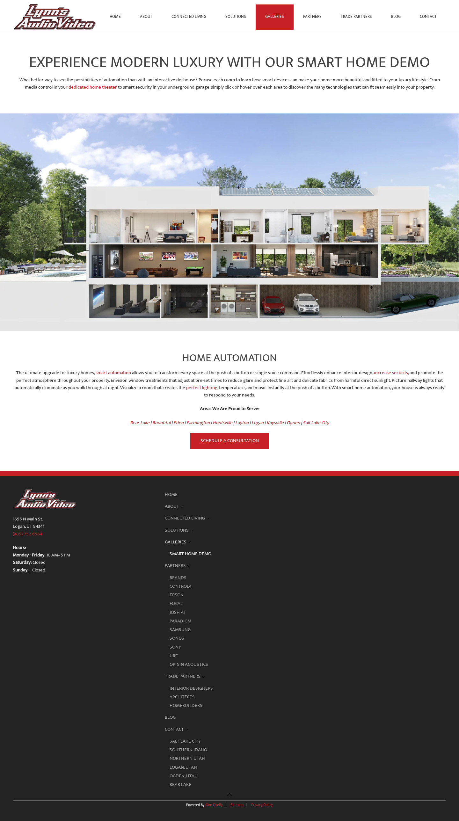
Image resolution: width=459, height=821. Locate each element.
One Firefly (214, 805)
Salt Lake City (185, 741)
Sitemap (237, 805)
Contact (177, 729)
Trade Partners (185, 676)
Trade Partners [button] (356, 16)
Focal (176, 603)
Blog (396, 16)
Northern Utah (187, 758)
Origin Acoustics (189, 664)
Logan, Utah (183, 767)
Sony (175, 647)
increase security (391, 373)
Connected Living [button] (188, 16)
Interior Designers (191, 688)
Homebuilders (186, 705)
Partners (178, 566)
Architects (182, 697)
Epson (177, 595)
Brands (178, 578)
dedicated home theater (93, 87)
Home (115, 16)
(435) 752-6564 (27, 534)
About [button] (146, 16)
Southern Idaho (188, 750)
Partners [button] (312, 16)
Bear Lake (181, 784)
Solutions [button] (235, 16)
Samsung (180, 630)
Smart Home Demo (190, 554)
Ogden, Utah (184, 776)
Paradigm (180, 621)
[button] (371, 252)
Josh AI (177, 612)
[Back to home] (55, 16)
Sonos (177, 638)
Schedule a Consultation (229, 441)
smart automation (113, 373)
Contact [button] (428, 16)
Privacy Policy (262, 805)
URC (174, 656)
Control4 (181, 586)
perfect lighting (201, 388)
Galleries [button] (274, 16)
